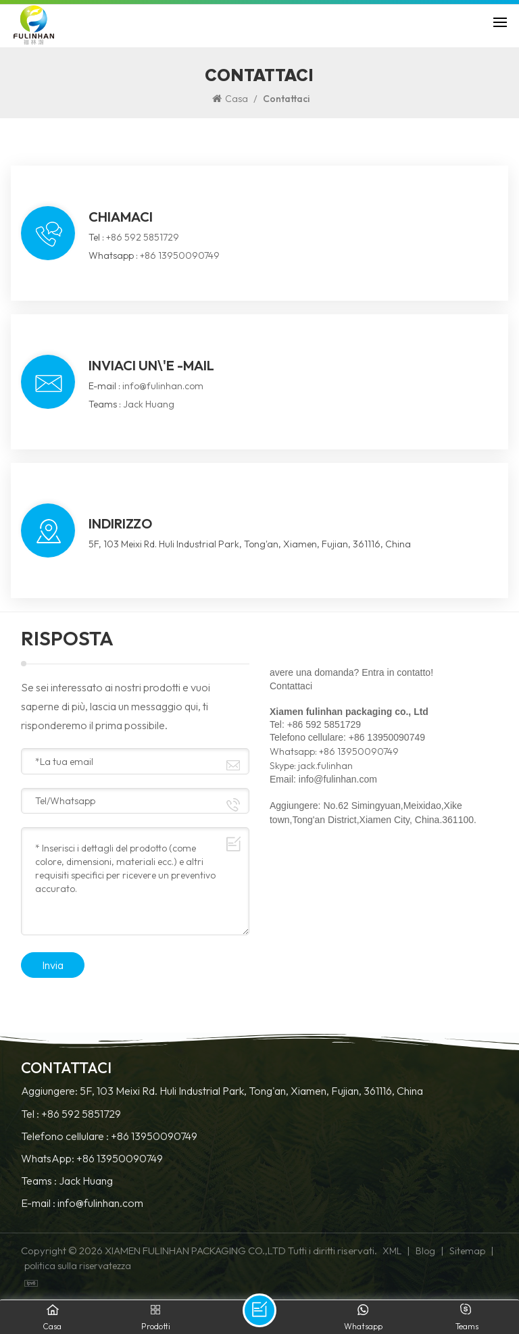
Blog (425, 1251)
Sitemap (467, 1251)
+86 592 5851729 (142, 237)
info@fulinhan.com (162, 386)
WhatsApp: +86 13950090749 (92, 1158)
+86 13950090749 (180, 255)
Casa (230, 99)
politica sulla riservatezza (77, 1266)
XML (391, 1251)
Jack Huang (148, 404)
